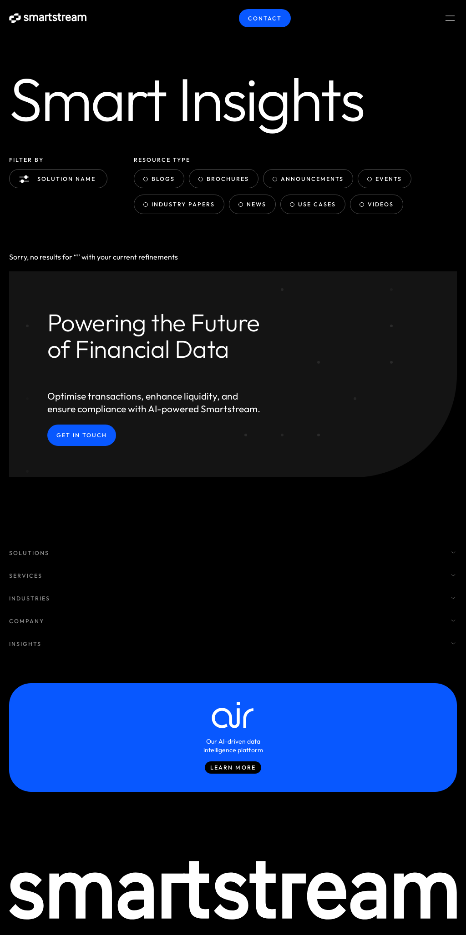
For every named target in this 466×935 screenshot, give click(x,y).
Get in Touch (81, 436)
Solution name (59, 179)
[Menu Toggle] (450, 18)
